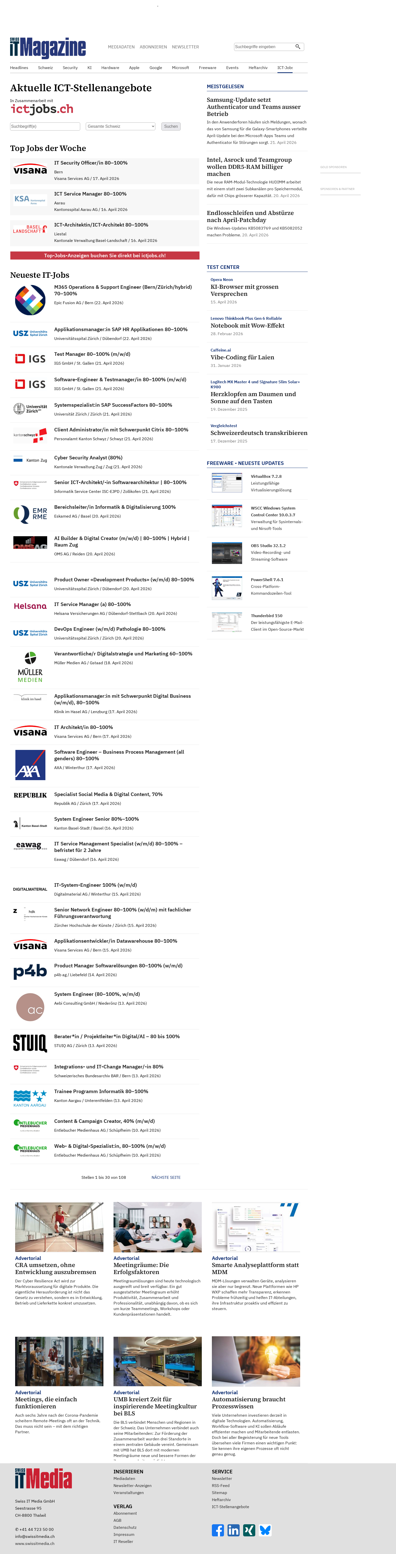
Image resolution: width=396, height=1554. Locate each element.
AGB (117, 1520)
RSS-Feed (221, 1485)
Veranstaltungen (129, 1492)
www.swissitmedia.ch (34, 1543)
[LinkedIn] (235, 1534)
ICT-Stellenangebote (230, 1506)
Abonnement (125, 1513)
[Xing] (251, 1534)
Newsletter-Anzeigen (133, 1485)
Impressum (124, 1534)
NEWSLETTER (185, 47)
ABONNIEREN (153, 47)
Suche (237, 56)
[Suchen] (297, 47)
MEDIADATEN (121, 47)
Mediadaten (124, 1478)
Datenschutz (125, 1527)
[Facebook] (220, 1534)
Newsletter (222, 1478)
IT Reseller (123, 1541)
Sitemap (219, 1492)
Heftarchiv (221, 1499)
